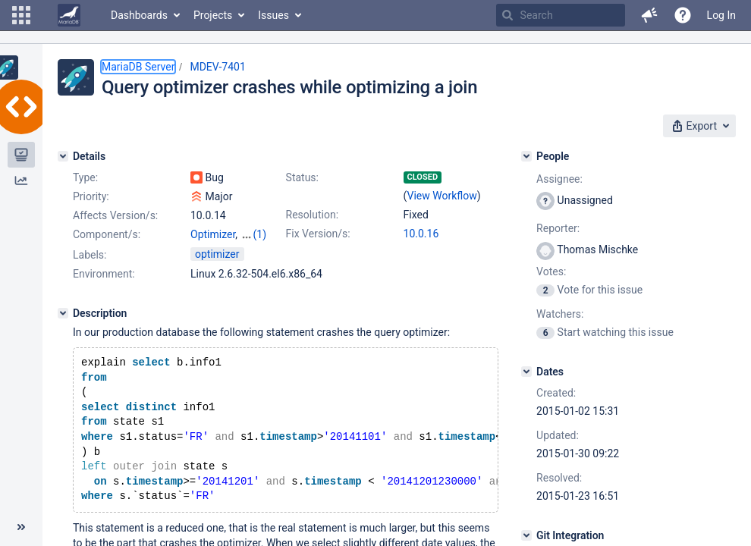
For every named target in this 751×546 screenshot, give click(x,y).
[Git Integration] (526, 535)
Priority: (91, 196)
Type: (85, 177)
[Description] (63, 313)
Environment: (104, 274)
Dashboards (139, 15)
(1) (260, 234)
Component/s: (106, 234)
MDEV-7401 (217, 67)
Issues (273, 15)
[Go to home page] (69, 15)
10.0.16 (421, 234)
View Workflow (442, 196)
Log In (721, 15)
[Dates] (526, 371)
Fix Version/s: (318, 234)
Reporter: (558, 228)
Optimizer (212, 234)
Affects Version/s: (115, 215)
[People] (526, 156)
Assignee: (559, 179)
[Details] (63, 156)
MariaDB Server (138, 67)
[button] (21, 15)
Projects (212, 15)
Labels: (89, 255)
